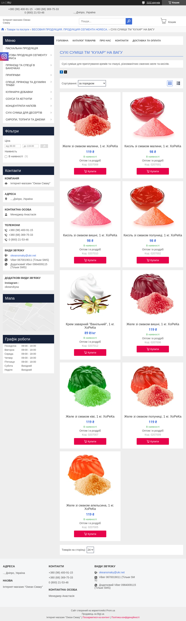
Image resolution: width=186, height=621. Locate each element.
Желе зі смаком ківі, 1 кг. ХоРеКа (90, 416)
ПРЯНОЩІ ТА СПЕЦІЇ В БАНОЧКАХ (20, 67)
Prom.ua (110, 610)
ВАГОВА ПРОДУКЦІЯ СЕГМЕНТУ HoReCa (26, 57)
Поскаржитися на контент (96, 617)
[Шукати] (129, 21)
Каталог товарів (84, 40)
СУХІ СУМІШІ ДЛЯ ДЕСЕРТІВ (24, 112)
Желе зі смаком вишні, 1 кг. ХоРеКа (152, 324)
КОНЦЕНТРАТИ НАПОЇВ (21, 105)
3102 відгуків (153, 2)
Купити (92, 171)
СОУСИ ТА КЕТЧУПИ (19, 98)
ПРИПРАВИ (13, 75)
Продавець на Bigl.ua (93, 614)
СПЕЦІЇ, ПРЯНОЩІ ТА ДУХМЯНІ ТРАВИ (26, 84)
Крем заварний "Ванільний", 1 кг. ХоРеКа (90, 326)
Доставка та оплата (146, 40)
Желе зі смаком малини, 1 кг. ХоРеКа (90, 146)
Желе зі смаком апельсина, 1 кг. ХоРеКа (90, 507)
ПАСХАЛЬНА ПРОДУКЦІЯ (22, 48)
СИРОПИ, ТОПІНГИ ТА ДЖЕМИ (25, 119)
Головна (62, 40)
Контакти (121, 40)
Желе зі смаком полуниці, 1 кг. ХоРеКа (152, 416)
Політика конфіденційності (125, 617)
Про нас (105, 40)
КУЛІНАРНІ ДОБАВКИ (19, 91)
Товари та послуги (18, 29)
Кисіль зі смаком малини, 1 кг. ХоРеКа (153, 146)
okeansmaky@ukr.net (23, 255)
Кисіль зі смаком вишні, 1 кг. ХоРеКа (90, 235)
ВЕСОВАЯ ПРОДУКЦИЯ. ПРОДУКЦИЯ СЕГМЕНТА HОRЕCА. (70, 29)
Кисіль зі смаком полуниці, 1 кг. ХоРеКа (153, 235)
